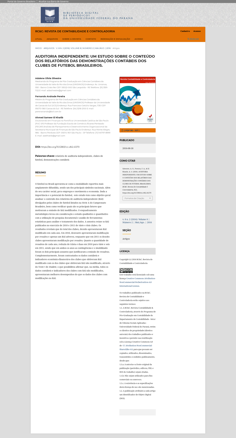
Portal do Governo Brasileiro (21, 1)
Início (38, 48)
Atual (38, 39)
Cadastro (185, 31)
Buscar (193, 39)
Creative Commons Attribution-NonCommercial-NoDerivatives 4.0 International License (137, 282)
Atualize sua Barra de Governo (53, 1)
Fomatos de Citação (134, 198)
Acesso (139, 39)
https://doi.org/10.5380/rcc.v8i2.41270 (60, 147)
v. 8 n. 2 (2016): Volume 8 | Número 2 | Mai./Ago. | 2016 (83, 48)
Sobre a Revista (71, 39)
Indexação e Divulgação (115, 39)
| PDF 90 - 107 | (131, 130)
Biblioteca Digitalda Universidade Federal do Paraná (98, 15)
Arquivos (52, 39)
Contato (91, 39)
